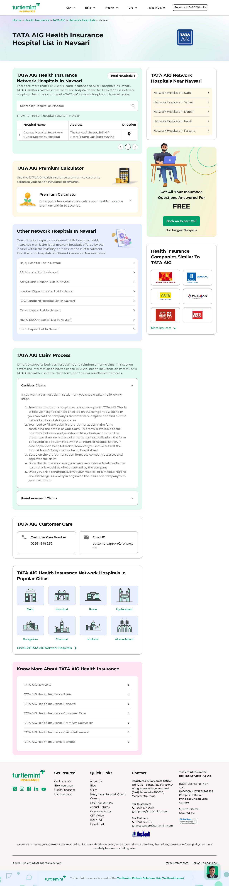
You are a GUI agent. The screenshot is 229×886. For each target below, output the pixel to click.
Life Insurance (63, 794)
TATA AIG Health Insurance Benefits (76, 741)
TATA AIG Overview (76, 685)
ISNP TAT (96, 820)
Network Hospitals (82, 20)
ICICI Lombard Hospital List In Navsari (77, 300)
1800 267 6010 (144, 807)
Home (17, 20)
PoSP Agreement (101, 802)
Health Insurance (37, 20)
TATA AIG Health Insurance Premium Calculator (76, 722)
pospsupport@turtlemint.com (154, 825)
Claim (93, 789)
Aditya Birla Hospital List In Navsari (77, 282)
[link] (121, 147)
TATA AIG (59, 20)
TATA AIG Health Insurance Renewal (76, 704)
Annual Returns (99, 807)
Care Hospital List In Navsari (77, 310)
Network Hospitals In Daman (181, 111)
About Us (96, 781)
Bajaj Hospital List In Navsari (77, 263)
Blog (93, 785)
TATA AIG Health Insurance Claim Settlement (76, 732)
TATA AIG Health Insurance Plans (76, 694)
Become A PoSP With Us (190, 7)
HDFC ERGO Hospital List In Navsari (77, 319)
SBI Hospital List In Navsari (77, 272)
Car (68, 7)
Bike (88, 7)
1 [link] (127, 147)
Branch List (97, 824)
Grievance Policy (100, 811)
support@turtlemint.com (151, 811)
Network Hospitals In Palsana (181, 130)
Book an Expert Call (181, 221)
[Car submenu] (73, 7)
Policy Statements (176, 863)
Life (130, 7)
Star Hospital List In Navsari (77, 329)
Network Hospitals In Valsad (181, 102)
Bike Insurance (63, 785)
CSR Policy (97, 815)
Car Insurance (62, 781)
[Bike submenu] (93, 7)
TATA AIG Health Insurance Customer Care (76, 713)
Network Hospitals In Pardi (181, 121)
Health (109, 7)
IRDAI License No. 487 (193, 783)
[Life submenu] (135, 7)
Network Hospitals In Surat (181, 93)
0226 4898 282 (41, 543)
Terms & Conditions (204, 863)
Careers (95, 798)
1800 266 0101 (144, 821)
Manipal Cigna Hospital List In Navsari (77, 291)
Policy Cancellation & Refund (108, 794)
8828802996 (191, 809)
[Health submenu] (116, 7)
